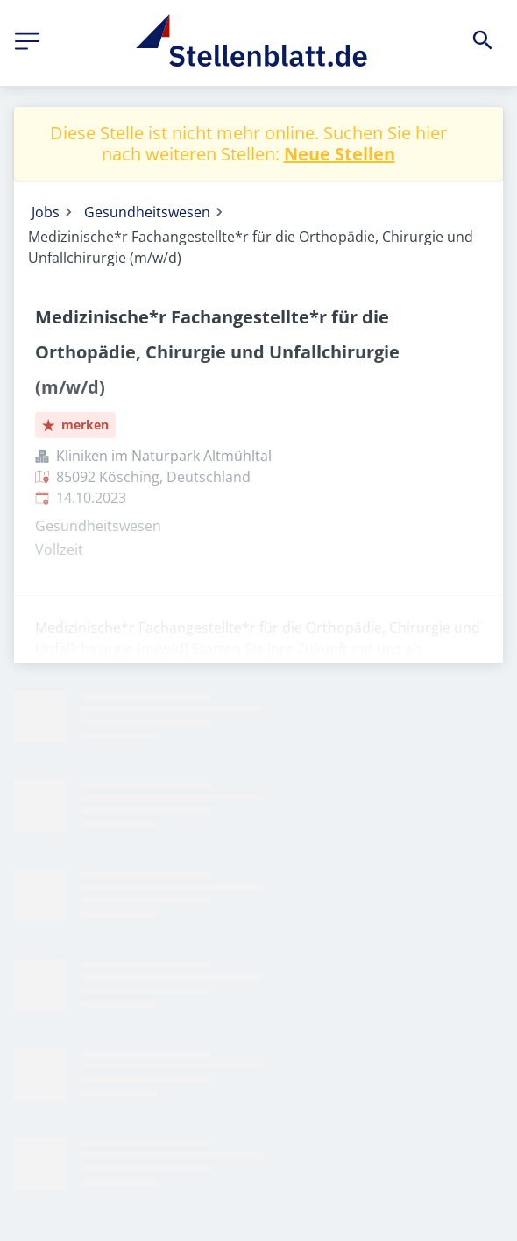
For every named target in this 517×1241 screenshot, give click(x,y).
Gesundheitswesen (147, 212)
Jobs (46, 212)
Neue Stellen (339, 154)
